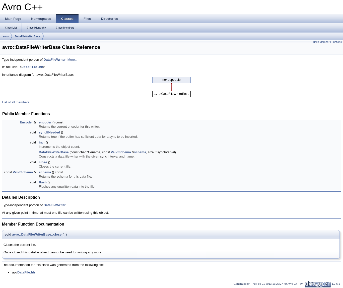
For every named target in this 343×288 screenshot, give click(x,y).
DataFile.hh (32, 67)
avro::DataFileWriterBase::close (36, 234)
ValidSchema (121, 152)
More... (72, 59)
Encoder (26, 122)
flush (43, 182)
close (43, 162)
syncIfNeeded (49, 132)
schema (140, 152)
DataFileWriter (55, 59)
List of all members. (16, 102)
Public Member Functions (327, 41)
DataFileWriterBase (27, 36)
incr (42, 142)
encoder (45, 122)
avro (6, 36)
